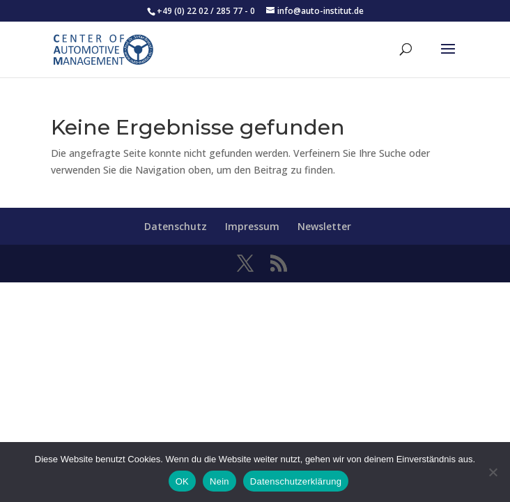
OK (182, 481)
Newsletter (324, 226)
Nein (219, 481)
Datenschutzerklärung (295, 481)
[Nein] (493, 472)
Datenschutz (175, 226)
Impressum (252, 226)
